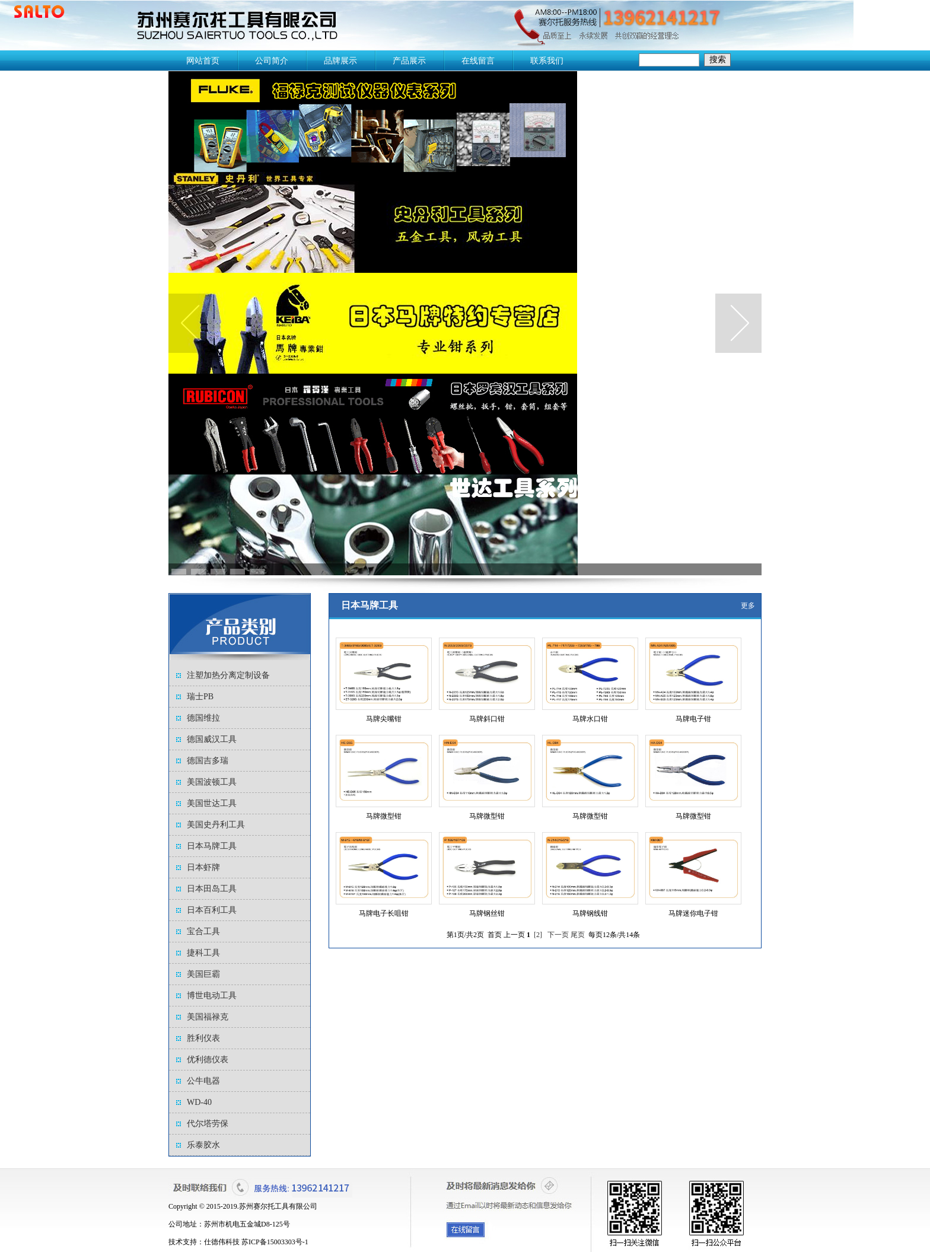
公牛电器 (203, 1080)
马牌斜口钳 (487, 719)
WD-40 (199, 1102)
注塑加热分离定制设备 (228, 675)
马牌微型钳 (384, 816)
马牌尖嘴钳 (384, 719)
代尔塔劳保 (207, 1123)
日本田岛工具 (212, 888)
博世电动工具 (212, 995)
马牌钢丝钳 (487, 913)
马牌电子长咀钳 (384, 913)
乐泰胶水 (203, 1145)
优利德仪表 (207, 1059)
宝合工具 (203, 931)
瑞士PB (200, 696)
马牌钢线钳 (590, 913)
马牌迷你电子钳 (693, 913)
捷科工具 (203, 952)
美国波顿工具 (212, 782)
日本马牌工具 (212, 846)
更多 (748, 605)
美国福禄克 (207, 1016)
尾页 (578, 935)
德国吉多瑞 (207, 760)
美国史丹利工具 (216, 824)
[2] (538, 935)
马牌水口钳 (590, 719)
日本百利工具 (212, 910)
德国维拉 (203, 717)
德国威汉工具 (212, 739)
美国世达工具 (212, 803)
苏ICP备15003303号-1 (274, 1242)
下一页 (558, 935)
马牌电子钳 (693, 719)
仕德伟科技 (222, 1242)
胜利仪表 (203, 1038)
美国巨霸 (203, 974)
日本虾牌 (203, 867)
